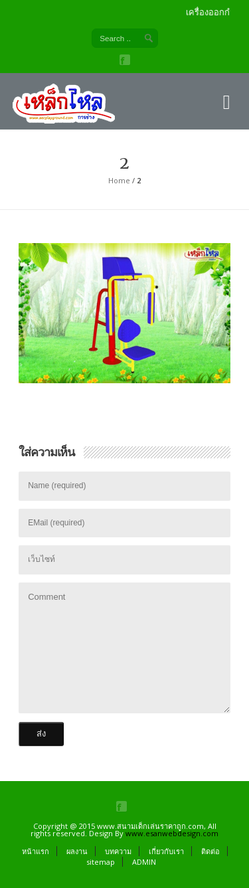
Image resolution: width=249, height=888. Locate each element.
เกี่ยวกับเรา (166, 851)
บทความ (118, 851)
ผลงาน (77, 851)
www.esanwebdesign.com (171, 833)
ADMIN (144, 862)
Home (119, 180)
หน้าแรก (35, 851)
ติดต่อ (210, 851)
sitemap (100, 862)
